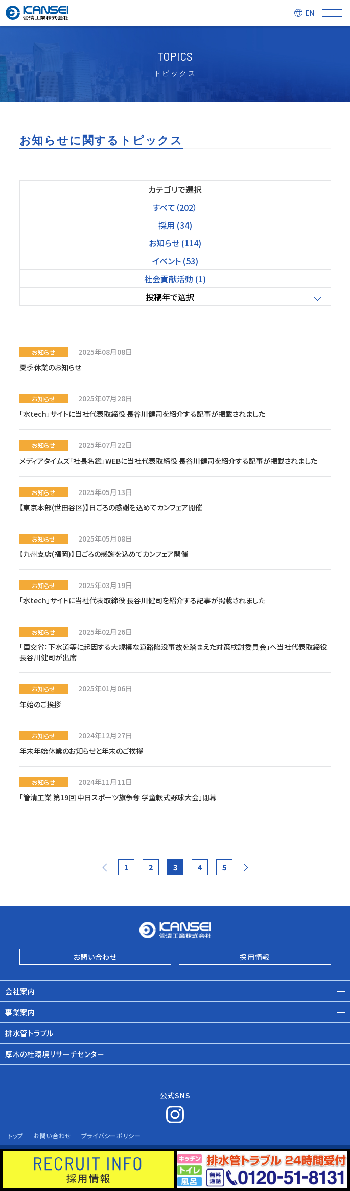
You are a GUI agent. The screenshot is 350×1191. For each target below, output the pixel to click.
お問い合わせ (95, 957)
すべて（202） (175, 207)
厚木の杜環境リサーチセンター (55, 1054)
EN (310, 12)
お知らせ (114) (175, 243)
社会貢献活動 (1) (175, 279)
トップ (16, 1135)
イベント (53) (175, 261)
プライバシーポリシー (111, 1135)
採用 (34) (175, 225)
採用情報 (255, 957)
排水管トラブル (29, 1033)
